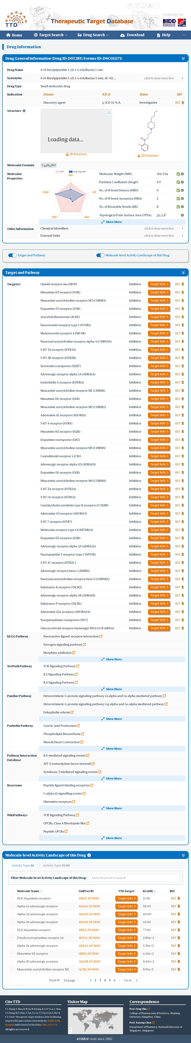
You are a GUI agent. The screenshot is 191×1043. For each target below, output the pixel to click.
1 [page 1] (90, 980)
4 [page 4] (105, 980)
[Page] (137, 980)
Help (163, 35)
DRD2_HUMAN (89, 930)
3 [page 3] (100, 980)
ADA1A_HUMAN (89, 906)
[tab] (21, 866)
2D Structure (147, 155)
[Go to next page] (119, 980)
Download (132, 35)
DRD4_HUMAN (89, 898)
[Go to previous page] (86, 980)
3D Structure (76, 154)
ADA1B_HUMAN (89, 922)
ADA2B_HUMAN (89, 961)
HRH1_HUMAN (89, 953)
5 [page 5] (110, 980)
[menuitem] (14, 35)
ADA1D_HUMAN (89, 914)
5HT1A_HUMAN (89, 937)
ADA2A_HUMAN (89, 945)
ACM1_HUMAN (89, 969)
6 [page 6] (114, 980)
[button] (112, 78)
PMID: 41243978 (49, 1024)
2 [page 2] (95, 980)
